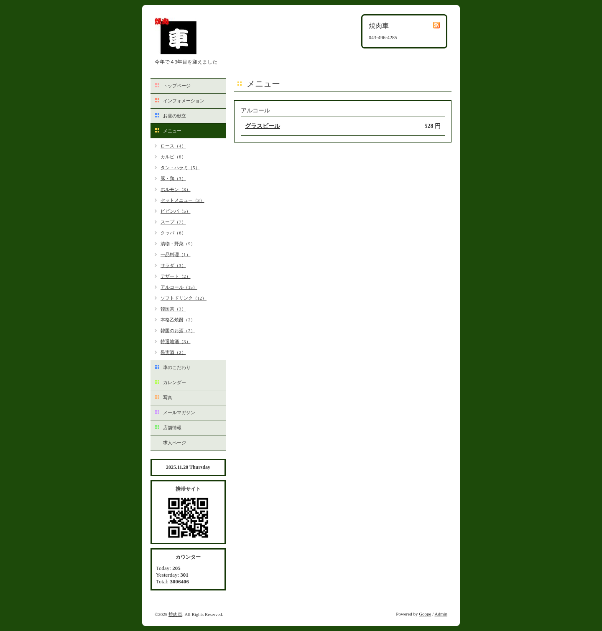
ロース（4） (173, 145)
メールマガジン (179, 412)
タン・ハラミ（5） (180, 167)
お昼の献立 (174, 115)
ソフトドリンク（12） (184, 297)
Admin (440, 613)
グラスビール (262, 126)
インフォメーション (183, 100)
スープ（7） (173, 221)
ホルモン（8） (176, 189)
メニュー (172, 130)
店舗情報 (172, 427)
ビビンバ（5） (176, 211)
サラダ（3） (173, 265)
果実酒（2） (173, 352)
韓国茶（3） (173, 308)
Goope (425, 613)
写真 (167, 397)
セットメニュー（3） (182, 200)
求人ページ (174, 442)
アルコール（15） (179, 287)
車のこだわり (177, 367)
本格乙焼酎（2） (178, 319)
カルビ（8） (173, 156)
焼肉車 (175, 614)
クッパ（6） (173, 232)
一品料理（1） (176, 254)
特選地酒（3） (176, 341)
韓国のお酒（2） (178, 330)
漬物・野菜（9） (178, 243)
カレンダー (174, 382)
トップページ (177, 85)
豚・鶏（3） (173, 178)
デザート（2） (176, 276)
